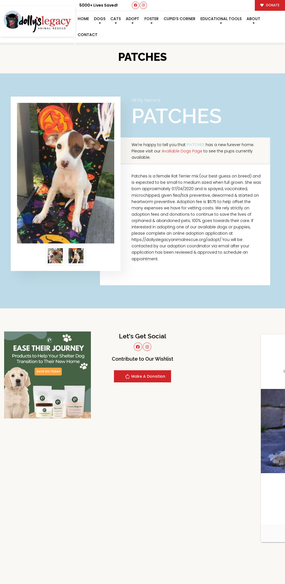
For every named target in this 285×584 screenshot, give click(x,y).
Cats (115, 18)
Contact (87, 34)
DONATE (270, 5)
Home (83, 18)
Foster (151, 18)
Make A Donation (145, 377)
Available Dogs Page (182, 151)
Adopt (132, 18)
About (253, 18)
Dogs (99, 18)
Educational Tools (221, 18)
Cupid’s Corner (179, 18)
